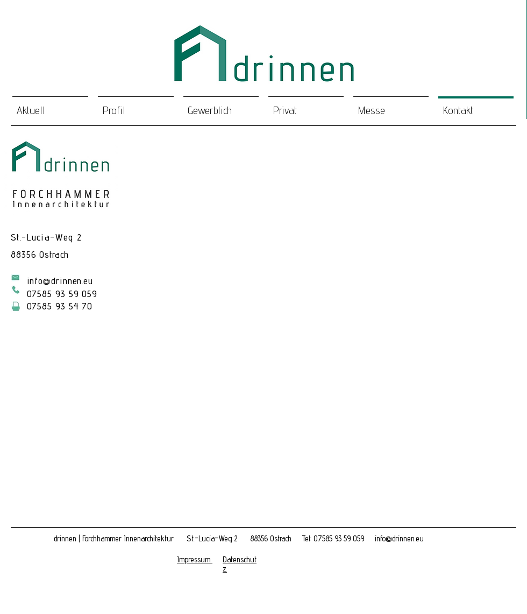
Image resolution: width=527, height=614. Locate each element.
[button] (194, 559)
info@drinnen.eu (60, 280)
